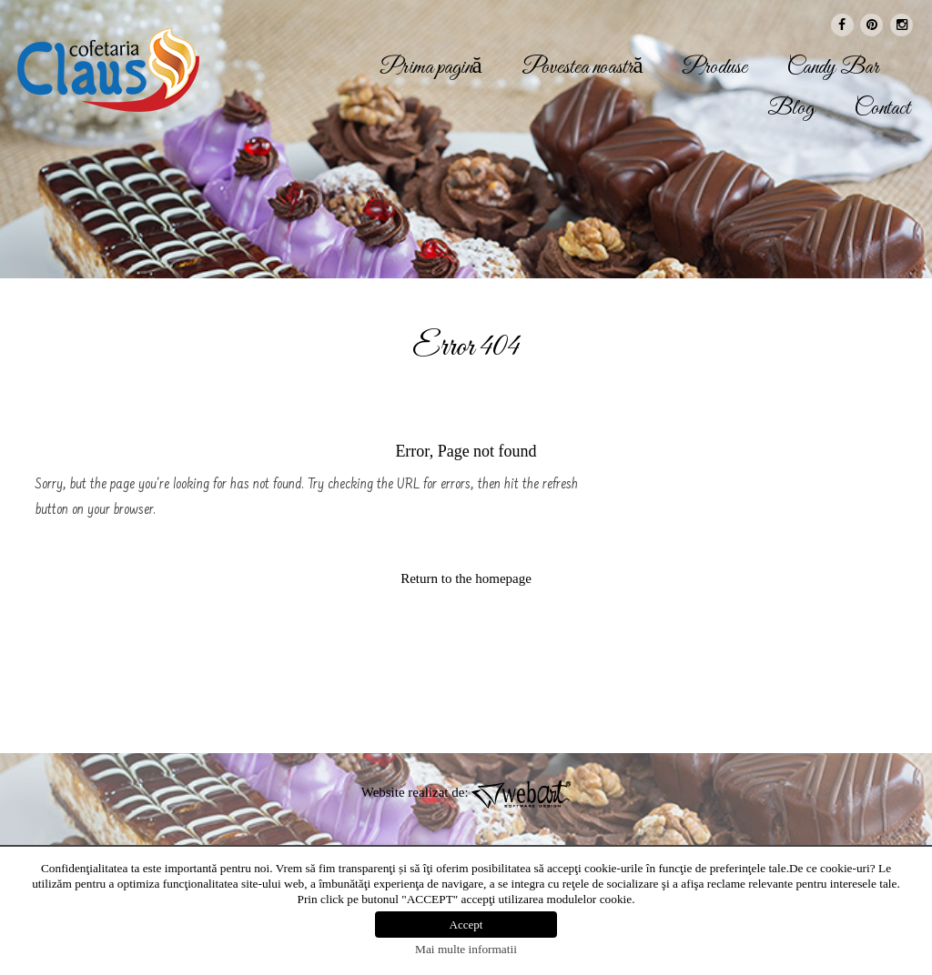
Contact (882, 109)
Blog (791, 109)
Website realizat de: (466, 792)
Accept (466, 924)
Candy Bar (832, 68)
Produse (715, 68)
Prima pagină (431, 68)
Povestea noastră (582, 68)
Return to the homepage (466, 578)
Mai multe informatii (466, 949)
